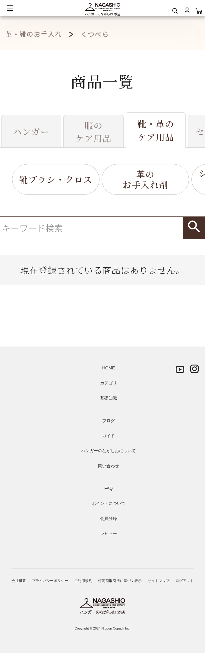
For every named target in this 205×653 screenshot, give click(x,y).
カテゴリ (108, 383)
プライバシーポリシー (50, 581)
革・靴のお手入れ (33, 34)
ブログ (108, 420)
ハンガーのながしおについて (108, 450)
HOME (108, 367)
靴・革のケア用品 (155, 130)
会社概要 (18, 581)
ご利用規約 (83, 581)
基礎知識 (108, 398)
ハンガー (31, 131)
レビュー (108, 533)
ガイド (108, 435)
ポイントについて (108, 503)
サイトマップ (158, 581)
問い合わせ (108, 465)
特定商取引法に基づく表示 (120, 581)
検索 (194, 228)
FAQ (108, 488)
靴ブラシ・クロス (56, 179)
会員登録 (108, 518)
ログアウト (184, 581)
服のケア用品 (93, 132)
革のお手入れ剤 (145, 179)
